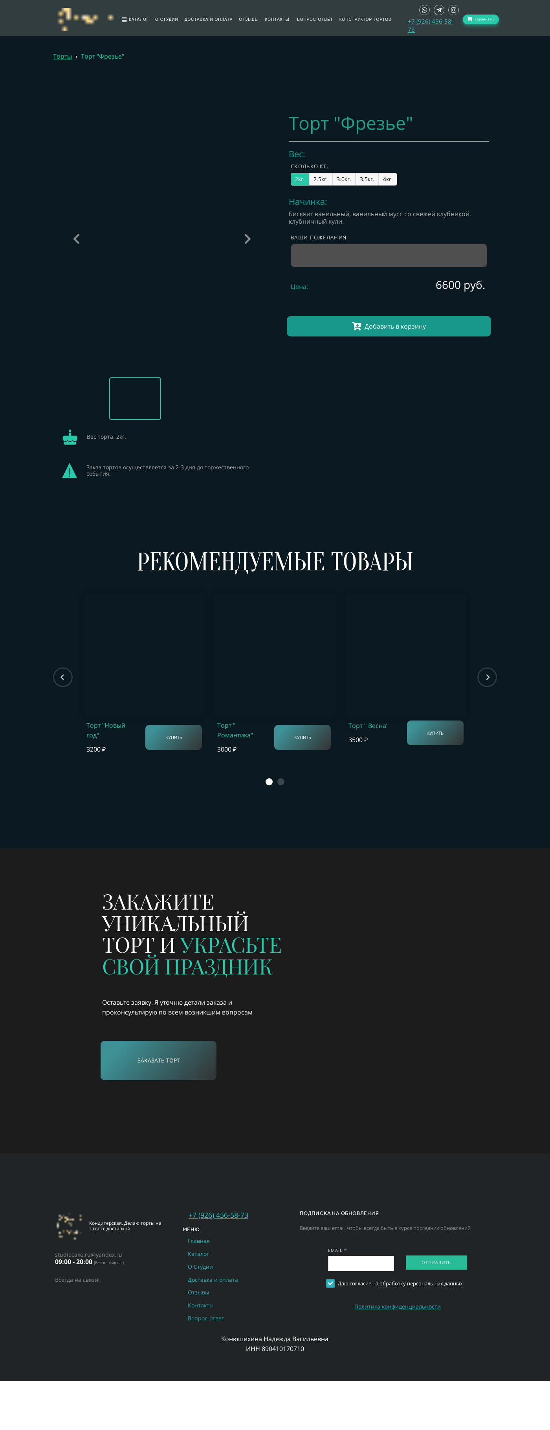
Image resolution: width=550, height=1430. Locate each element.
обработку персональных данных (421, 1283)
